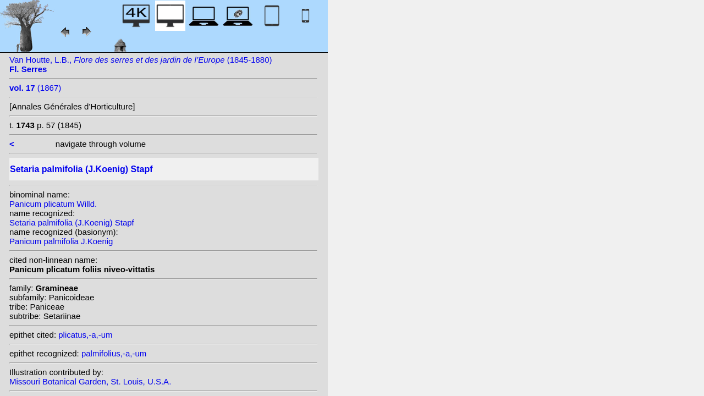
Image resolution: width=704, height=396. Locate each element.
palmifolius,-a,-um (113, 353)
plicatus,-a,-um (85, 334)
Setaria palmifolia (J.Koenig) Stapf (71, 222)
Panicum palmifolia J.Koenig (61, 241)
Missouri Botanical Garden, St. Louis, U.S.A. (90, 381)
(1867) (35, 87)
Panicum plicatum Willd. (53, 203)
